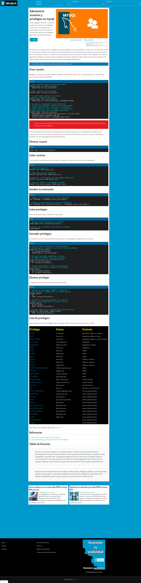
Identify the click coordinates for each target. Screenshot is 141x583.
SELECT (32, 389)
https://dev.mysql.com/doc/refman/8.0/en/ (45, 464)
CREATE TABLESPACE (37, 418)
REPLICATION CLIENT (37, 432)
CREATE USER (34, 421)
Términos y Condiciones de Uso (46, 552)
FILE (31, 415)
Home (3, 542)
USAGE (32, 450)
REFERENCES (34, 372)
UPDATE (32, 392)
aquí (57, 455)
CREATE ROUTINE (35, 409)
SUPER (32, 444)
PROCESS (33, 424)
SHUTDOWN (34, 441)
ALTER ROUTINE (35, 407)
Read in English (88, 40)
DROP (32, 363)
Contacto (4, 549)
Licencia (39, 546)
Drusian (74, 579)
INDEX (32, 383)
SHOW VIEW (34, 404)
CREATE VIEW (34, 401)
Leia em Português (76, 40)
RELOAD (32, 430)
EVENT (32, 375)
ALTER (32, 378)
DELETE (32, 381)
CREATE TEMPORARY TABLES (39, 395)
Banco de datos (91, 42)
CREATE (32, 360)
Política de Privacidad (43, 549)
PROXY (32, 427)
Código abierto (43, 519)
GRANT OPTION (35, 366)
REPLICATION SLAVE (36, 435)
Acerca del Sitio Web (43, 542)
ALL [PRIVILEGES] (35, 447)
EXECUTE (33, 412)
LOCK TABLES (34, 369)
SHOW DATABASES (36, 438)
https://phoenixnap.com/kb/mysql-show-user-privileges (50, 467)
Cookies (3, 546)
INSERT (32, 386)
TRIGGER (33, 398)
